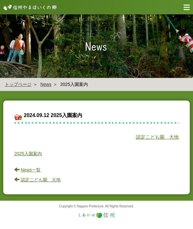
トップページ (18, 84)
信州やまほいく (28, 7)
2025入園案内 (28, 153)
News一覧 (31, 169)
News (45, 84)
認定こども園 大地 (157, 137)
